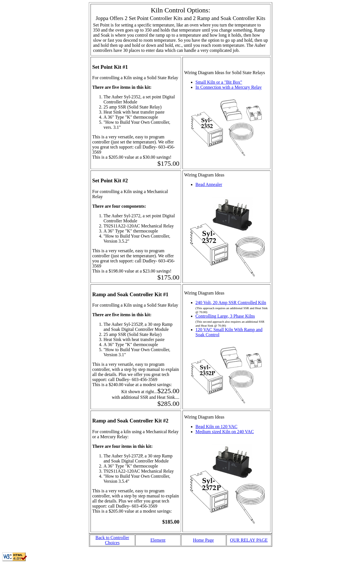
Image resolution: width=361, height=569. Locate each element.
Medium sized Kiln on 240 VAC (224, 431)
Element (157, 540)
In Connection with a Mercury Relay (228, 87)
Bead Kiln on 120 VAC (216, 426)
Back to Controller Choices (112, 540)
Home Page (203, 540)
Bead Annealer (208, 184)
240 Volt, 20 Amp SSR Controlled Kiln (230, 302)
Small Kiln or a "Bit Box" (218, 82)
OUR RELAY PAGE (249, 540)
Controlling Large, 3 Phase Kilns (225, 316)
